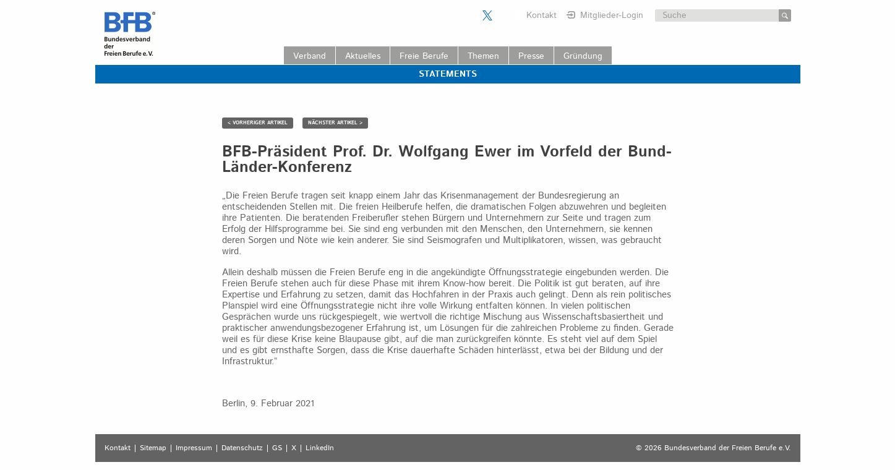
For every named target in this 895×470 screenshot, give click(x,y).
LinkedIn (320, 448)
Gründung (582, 56)
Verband (309, 56)
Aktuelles (362, 56)
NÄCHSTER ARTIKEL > (335, 122)
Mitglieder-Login (611, 15)
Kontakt (541, 15)
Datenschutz (242, 448)
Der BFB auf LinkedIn (503, 15)
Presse (531, 56)
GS (277, 448)
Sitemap (153, 448)
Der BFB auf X (487, 15)
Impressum (194, 448)
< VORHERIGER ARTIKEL (258, 122)
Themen (483, 56)
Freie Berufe (424, 56)
